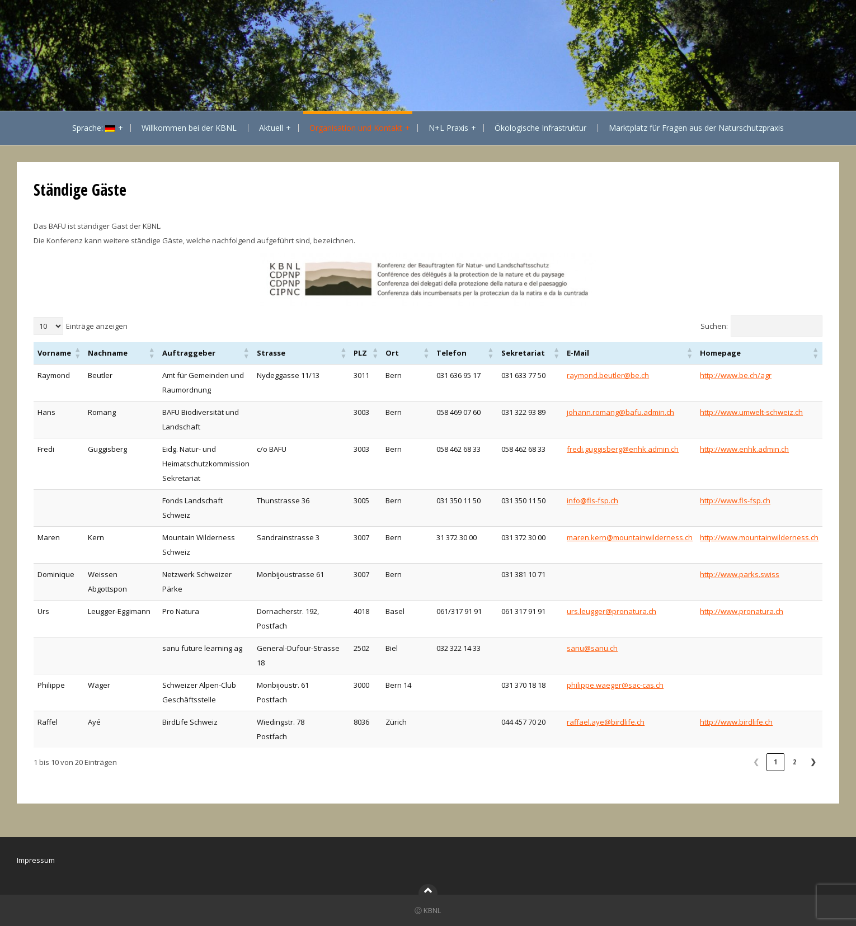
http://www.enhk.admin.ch (744, 449)
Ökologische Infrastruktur (540, 127)
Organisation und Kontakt (355, 127)
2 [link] (794, 762)
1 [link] (775, 762)
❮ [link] (756, 762)
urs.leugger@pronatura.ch (611, 611)
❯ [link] (813, 762)
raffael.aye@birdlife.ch (606, 722)
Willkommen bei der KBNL (189, 127)
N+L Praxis (448, 127)
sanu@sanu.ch (592, 648)
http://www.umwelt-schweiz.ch (751, 412)
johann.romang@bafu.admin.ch (620, 412)
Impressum (36, 860)
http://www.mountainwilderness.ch (759, 537)
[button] (77, 353)
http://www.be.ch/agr (736, 375)
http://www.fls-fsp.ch (735, 500)
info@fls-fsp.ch (592, 500)
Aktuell (271, 127)
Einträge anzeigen (97, 326)
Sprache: (93, 127)
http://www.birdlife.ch (736, 722)
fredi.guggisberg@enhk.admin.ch (623, 449)
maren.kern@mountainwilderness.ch (630, 537)
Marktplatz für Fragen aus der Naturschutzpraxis (696, 127)
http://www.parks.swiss (739, 574)
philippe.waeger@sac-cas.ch (615, 685)
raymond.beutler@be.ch (608, 375)
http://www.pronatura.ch (741, 611)
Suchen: (714, 326)
